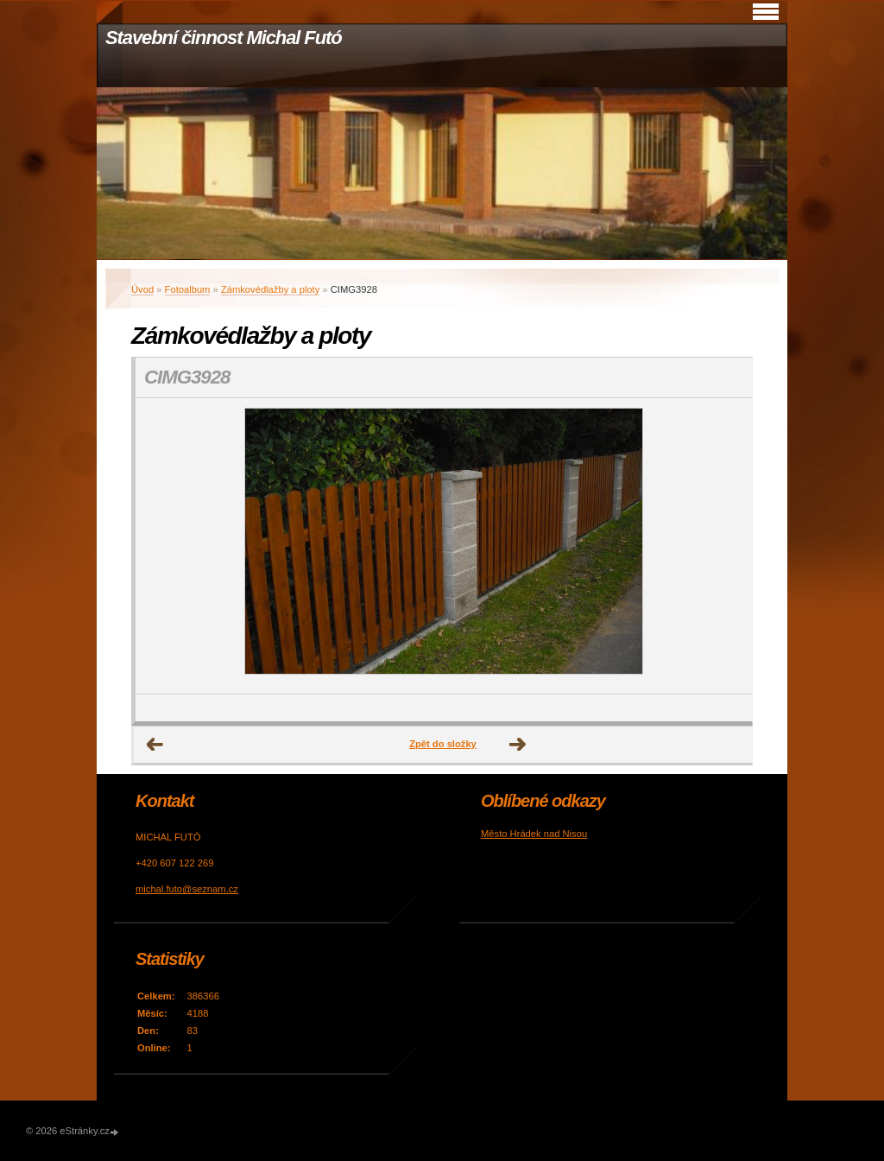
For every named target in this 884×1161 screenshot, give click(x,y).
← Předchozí (155, 745)
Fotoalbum (188, 289)
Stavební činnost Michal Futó (223, 37)
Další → (518, 745)
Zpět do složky (443, 744)
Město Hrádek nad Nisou (534, 833)
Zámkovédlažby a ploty (270, 289)
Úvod (142, 289)
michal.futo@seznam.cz (187, 889)
